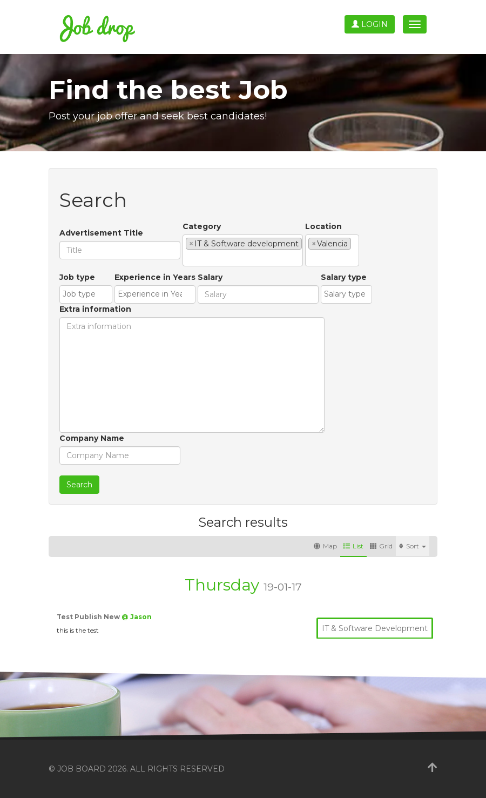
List (353, 546)
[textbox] (189, 257)
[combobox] (243, 250)
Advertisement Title (101, 233)
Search (79, 484)
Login (370, 24)
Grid (381, 546)
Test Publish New (89, 617)
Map (325, 546)
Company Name (91, 438)
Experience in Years (154, 277)
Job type (77, 277)
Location (323, 226)
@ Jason (137, 617)
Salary (210, 277)
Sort (412, 546)
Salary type (344, 277)
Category (202, 226)
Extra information (95, 309)
